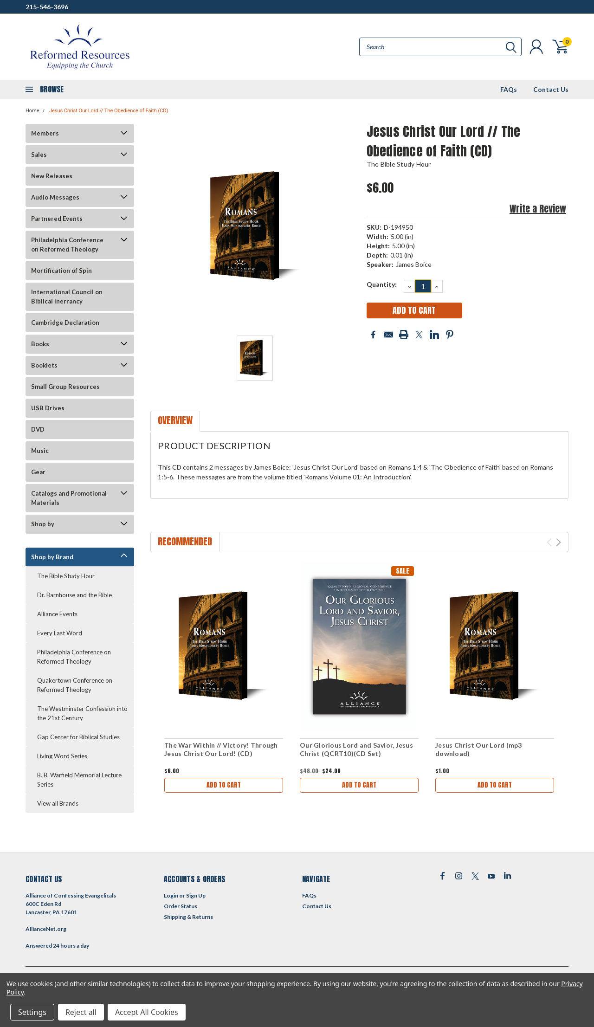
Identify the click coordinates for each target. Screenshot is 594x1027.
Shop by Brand (52, 557)
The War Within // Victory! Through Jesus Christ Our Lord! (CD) (221, 749)
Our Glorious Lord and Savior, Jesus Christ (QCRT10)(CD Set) (356, 749)
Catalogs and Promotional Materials (69, 498)
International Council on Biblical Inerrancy (67, 296)
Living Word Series (62, 756)
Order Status (180, 906)
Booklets (44, 365)
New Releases (51, 176)
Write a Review (538, 208)
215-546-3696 (47, 7)
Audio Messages (55, 197)
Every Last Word (59, 633)
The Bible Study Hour (66, 576)
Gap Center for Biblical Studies (78, 737)
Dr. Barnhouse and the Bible (74, 595)
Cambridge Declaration (65, 322)
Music (40, 450)
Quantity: (382, 284)
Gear (38, 472)
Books (40, 344)
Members (45, 133)
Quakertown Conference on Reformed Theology (74, 685)
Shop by (42, 524)
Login (171, 895)
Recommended (185, 541)
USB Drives (48, 408)
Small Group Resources (65, 386)
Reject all (81, 1012)
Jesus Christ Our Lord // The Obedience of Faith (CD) (108, 111)
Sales (39, 154)
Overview (175, 420)
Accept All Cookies (146, 1012)
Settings (32, 1012)
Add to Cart (224, 785)
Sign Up (196, 895)
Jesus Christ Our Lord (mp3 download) (478, 749)
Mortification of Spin (61, 270)
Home (32, 111)
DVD (38, 429)
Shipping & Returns (188, 916)
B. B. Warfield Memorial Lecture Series (79, 779)
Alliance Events (57, 614)
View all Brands (57, 803)
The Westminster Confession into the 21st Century (82, 713)
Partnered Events (57, 218)
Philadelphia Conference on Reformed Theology (67, 244)
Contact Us (550, 89)
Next (558, 542)
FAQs (508, 89)
